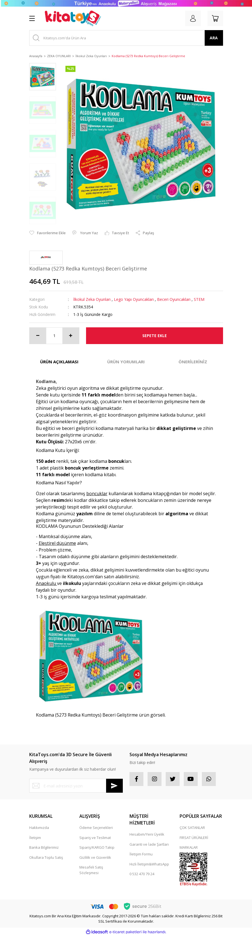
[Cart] (215, 18)
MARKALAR (189, 847)
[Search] (126, 38)
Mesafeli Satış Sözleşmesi (91, 870)
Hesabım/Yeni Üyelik (146, 834)
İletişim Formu (141, 854)
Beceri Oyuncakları (173, 299)
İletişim (35, 837)
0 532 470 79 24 (141, 873)
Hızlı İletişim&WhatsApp (149, 864)
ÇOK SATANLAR (192, 827)
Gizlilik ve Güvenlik (95, 857)
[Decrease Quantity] (38, 336)
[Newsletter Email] (76, 786)
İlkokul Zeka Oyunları (92, 299)
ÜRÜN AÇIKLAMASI (59, 361)
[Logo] (73, 18)
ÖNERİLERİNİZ (192, 361)
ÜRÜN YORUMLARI (126, 361)
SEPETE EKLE (154, 335)
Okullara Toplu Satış (46, 857)
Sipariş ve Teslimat (95, 837)
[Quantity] (54, 336)
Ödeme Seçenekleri (96, 827)
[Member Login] (193, 18)
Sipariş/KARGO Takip (96, 847)
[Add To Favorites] (47, 233)
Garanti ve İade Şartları (149, 844)
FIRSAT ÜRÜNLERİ (194, 837)
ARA (214, 37)
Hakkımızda (39, 827)
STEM (199, 299)
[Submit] (114, 786)
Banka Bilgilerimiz (44, 847)
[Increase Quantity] (70, 336)
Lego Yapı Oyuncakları (134, 299)
